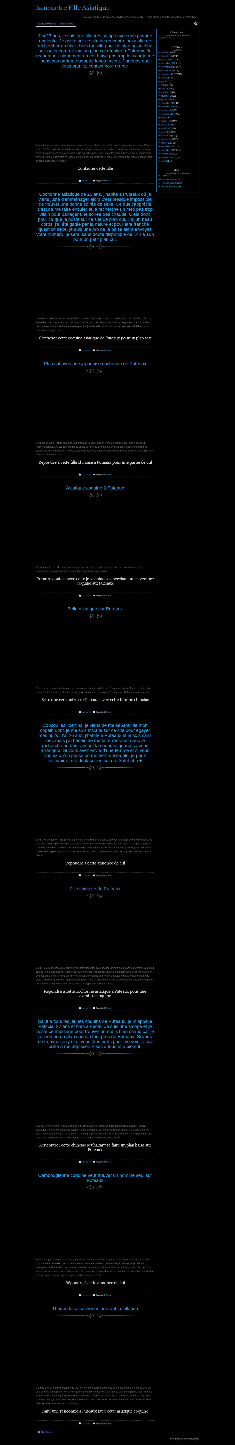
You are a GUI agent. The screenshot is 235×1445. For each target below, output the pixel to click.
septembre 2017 (168, 74)
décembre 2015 (168, 146)
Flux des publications (171, 179)
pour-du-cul (86, 181)
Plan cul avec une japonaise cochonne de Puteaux (95, 363)
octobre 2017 (167, 70)
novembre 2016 (168, 107)
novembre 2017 (168, 67)
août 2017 (165, 78)
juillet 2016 (166, 121)
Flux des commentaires (172, 183)
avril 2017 (165, 88)
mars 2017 (166, 92)
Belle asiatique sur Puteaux (95, 608)
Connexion (166, 176)
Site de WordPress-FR (171, 186)
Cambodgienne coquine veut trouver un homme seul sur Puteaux (95, 1178)
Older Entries (45, 1432)
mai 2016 (165, 128)
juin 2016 (165, 125)
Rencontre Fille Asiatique (73, 7)
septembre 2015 (168, 157)
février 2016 (166, 139)
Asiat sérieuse (67, 23)
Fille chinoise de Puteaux (95, 888)
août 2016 (165, 117)
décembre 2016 (168, 103)
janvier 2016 (166, 143)
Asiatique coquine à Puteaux (95, 487)
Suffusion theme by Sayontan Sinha (184, 1439)
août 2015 (165, 161)
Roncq (108, 181)
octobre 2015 (167, 154)
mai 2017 (165, 85)
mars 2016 (166, 136)
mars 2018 (166, 52)
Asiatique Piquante (46, 23)
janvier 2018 (166, 60)
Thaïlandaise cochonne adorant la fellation (95, 1308)
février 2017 (166, 96)
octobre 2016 (167, 110)
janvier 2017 (166, 99)
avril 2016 (165, 132)
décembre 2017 (168, 63)
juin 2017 (165, 81)
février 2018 (166, 56)
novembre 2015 (168, 150)
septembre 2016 (168, 114)
